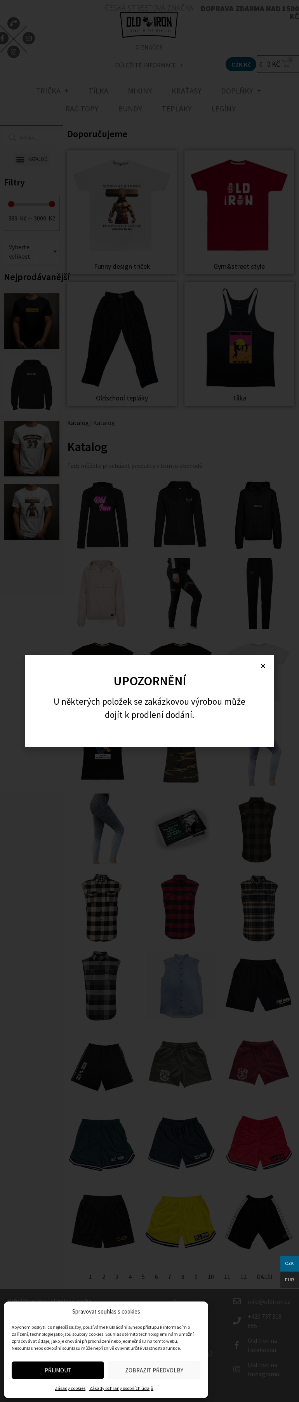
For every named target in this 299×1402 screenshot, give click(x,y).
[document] (149, 701)
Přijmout (58, 1370)
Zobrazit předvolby (154, 1370)
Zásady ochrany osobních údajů (121, 1388)
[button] (263, 666)
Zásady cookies (70, 1388)
